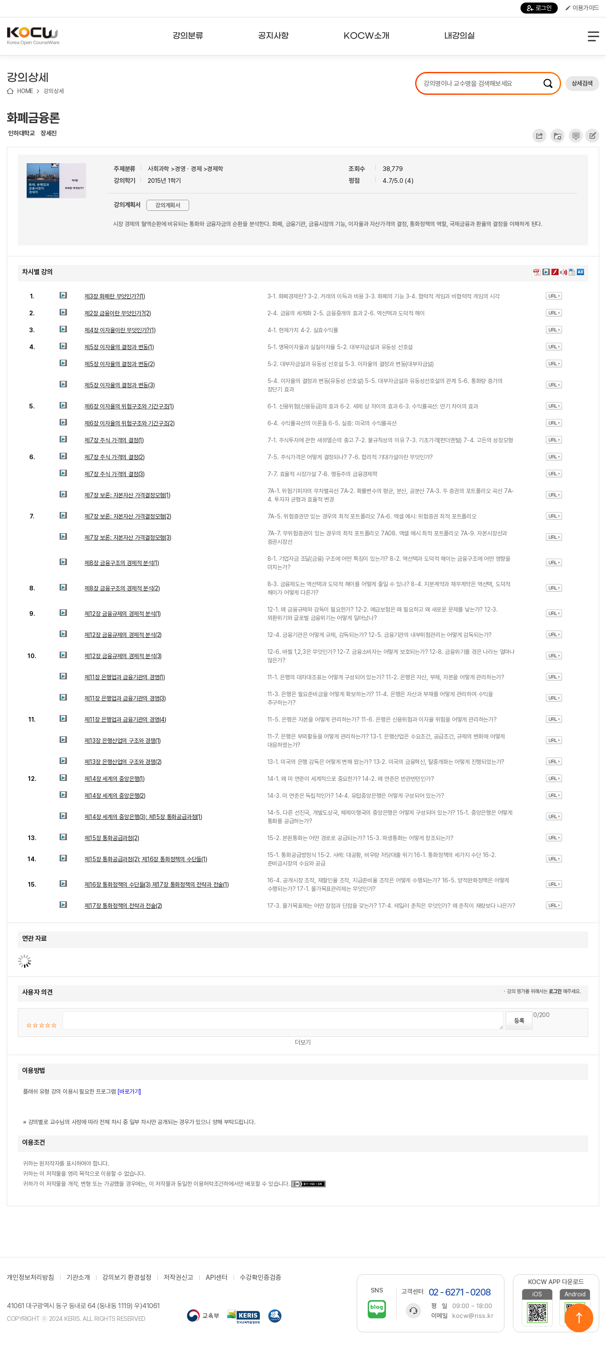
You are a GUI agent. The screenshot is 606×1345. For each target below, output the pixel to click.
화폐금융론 (33, 117)
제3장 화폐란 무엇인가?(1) (115, 296)
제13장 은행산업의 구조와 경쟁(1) (123, 740)
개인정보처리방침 (30, 1277)
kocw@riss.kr (472, 1316)
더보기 (303, 1042)
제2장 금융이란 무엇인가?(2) (118, 313)
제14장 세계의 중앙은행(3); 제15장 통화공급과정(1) (143, 816)
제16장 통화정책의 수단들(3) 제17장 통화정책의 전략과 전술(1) (157, 884)
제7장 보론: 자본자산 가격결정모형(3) (128, 537)
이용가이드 (582, 8)
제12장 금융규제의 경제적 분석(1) (123, 613)
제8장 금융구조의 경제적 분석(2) (122, 588)
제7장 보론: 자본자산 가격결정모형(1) (128, 495)
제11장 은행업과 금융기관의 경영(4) (125, 719)
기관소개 (78, 1277)
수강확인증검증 (260, 1277)
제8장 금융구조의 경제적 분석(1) (122, 562)
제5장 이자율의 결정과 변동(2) (119, 364)
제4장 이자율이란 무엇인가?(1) (120, 330)
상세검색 (582, 83)
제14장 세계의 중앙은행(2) (115, 795)
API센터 (217, 1277)
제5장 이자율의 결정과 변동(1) (119, 347)
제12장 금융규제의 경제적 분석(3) (123, 656)
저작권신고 (178, 1277)
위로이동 (579, 1318)
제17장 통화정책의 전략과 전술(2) (123, 905)
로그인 (539, 8)
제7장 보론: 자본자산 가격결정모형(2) (128, 516)
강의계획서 (167, 205)
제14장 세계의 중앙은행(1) (115, 778)
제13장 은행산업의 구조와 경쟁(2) (123, 761)
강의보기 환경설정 (127, 1277)
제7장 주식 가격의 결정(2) (115, 457)
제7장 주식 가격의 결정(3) (115, 474)
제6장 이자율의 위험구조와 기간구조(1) (129, 406)
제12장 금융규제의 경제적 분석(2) (123, 634)
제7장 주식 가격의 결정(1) (114, 440)
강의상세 (53, 91)
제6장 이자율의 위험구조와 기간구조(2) (130, 423)
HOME (25, 91)
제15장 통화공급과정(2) (112, 838)
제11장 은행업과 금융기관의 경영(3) (125, 698)
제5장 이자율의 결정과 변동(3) (119, 385)
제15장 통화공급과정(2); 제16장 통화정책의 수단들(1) (146, 859)
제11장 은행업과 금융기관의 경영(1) (125, 677)
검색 (548, 83)
